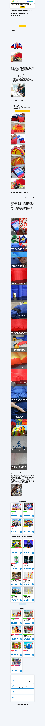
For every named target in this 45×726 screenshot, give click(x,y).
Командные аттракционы (15, 549)
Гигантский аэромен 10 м (15, 596)
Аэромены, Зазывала (14, 581)
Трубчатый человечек (27, 596)
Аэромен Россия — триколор (16, 580)
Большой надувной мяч (15, 548)
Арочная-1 (13, 512)
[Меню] (11, 1)
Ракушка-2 (25, 528)
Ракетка (12, 619)
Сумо (12, 635)
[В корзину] (21, 516)
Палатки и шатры (13, 652)
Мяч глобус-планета (27, 548)
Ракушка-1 (13, 528)
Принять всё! (22, 6)
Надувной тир (25, 635)
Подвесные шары (26, 564)
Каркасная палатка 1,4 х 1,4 (16, 667)
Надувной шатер (14, 651)
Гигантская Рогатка (26, 619)
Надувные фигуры (26, 549)
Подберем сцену (22, 111)
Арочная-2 (25, 512)
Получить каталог (22, 25)
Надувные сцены (13, 513)
